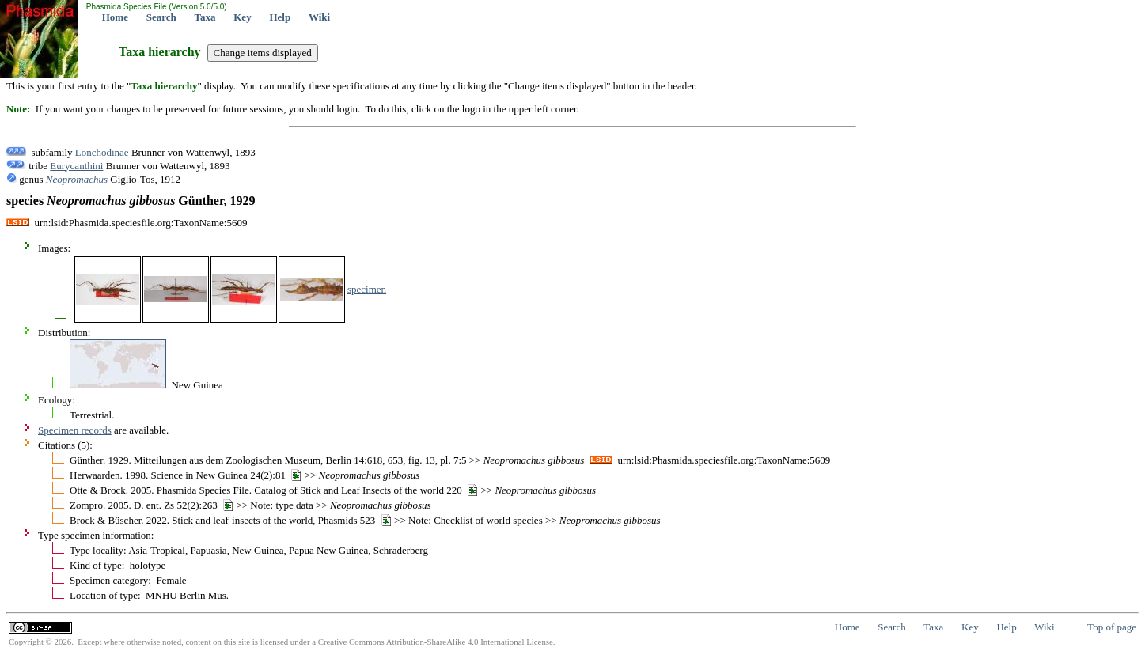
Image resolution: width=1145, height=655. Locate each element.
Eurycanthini (76, 166)
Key (242, 17)
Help (279, 17)
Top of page (1111, 627)
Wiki (319, 17)
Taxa (205, 17)
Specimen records (75, 430)
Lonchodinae (102, 152)
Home (115, 17)
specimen (366, 289)
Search (161, 17)
